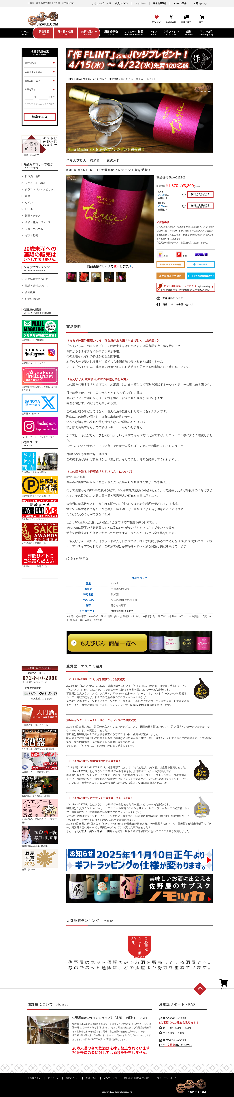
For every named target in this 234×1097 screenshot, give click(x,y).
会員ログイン (121, 3)
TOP (69, 79)
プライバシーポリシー (168, 1078)
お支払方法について (36, 279)
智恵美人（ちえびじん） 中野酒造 (100, 79)
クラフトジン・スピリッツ (40, 189)
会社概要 (30, 292)
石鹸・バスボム (34, 228)
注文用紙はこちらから (42, 698)
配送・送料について (36, 285)
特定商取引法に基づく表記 (137, 1078)
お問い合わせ (200, 3)
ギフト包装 (31, 235)
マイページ (140, 3)
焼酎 (27, 195)
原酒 (181, 256)
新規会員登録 (159, 3)
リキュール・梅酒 (35, 182)
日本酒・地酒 (32, 176)
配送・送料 (91, 1078)
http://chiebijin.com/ (122, 610)
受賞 (162, 256)
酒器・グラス (32, 215)
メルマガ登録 (179, 3)
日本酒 (77, 79)
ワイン (29, 202)
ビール (29, 209)
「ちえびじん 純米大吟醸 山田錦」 (93, 831)
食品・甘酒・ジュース (38, 222)
